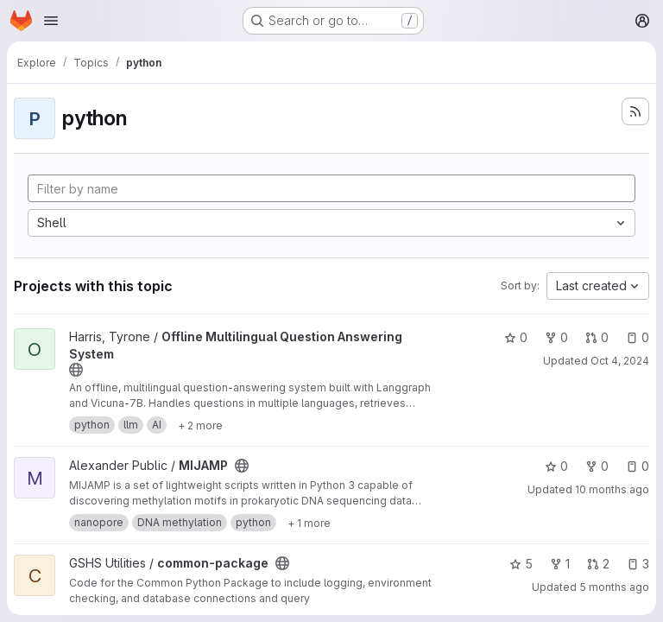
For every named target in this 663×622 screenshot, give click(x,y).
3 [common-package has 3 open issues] (638, 563)
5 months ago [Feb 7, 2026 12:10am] (614, 587)
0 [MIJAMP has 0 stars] (556, 466)
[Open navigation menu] (51, 21)
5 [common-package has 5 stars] (521, 563)
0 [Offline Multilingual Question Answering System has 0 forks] (556, 337)
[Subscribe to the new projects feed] (635, 111)
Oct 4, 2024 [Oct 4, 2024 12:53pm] (619, 360)
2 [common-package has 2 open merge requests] (598, 563)
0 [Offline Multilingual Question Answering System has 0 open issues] (637, 337)
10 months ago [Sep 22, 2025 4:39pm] (612, 489)
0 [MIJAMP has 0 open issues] (637, 466)
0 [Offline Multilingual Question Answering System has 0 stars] (515, 337)
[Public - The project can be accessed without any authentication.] (76, 370)
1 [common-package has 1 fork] (560, 563)
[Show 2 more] (200, 425)
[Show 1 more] (309, 522)
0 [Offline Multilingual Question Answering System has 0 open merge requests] (597, 337)
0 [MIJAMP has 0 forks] (597, 466)
